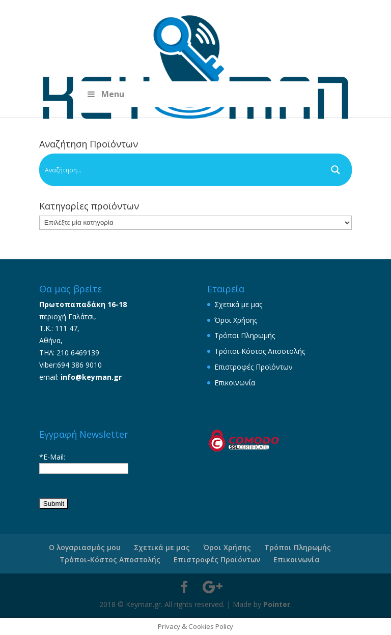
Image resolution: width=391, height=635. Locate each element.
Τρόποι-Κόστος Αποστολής (259, 351)
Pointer (276, 604)
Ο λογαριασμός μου (85, 547)
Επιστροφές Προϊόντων (253, 367)
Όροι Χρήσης (235, 320)
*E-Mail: (52, 457)
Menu (105, 94)
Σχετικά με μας (238, 304)
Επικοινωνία (234, 382)
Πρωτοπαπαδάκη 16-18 (83, 304)
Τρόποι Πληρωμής (244, 335)
